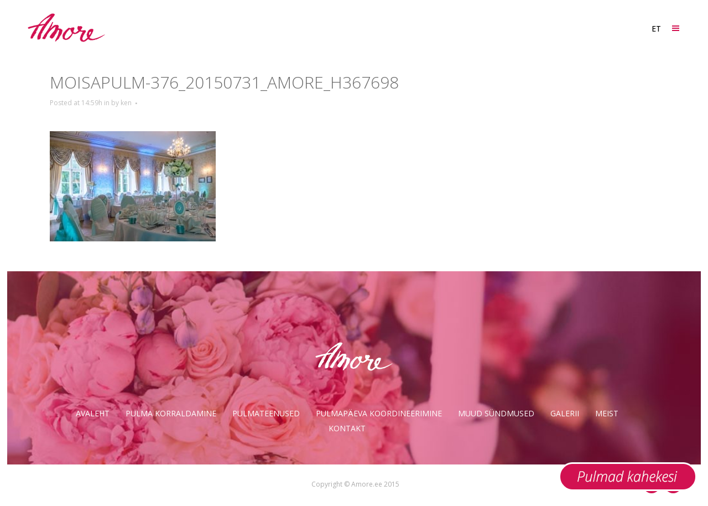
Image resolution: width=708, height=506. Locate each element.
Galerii (564, 413)
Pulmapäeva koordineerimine (379, 413)
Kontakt (347, 428)
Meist (606, 413)
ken (126, 102)
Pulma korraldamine (171, 413)
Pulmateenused (266, 413)
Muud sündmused (496, 413)
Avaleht (93, 413)
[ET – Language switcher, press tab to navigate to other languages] (655, 28)
